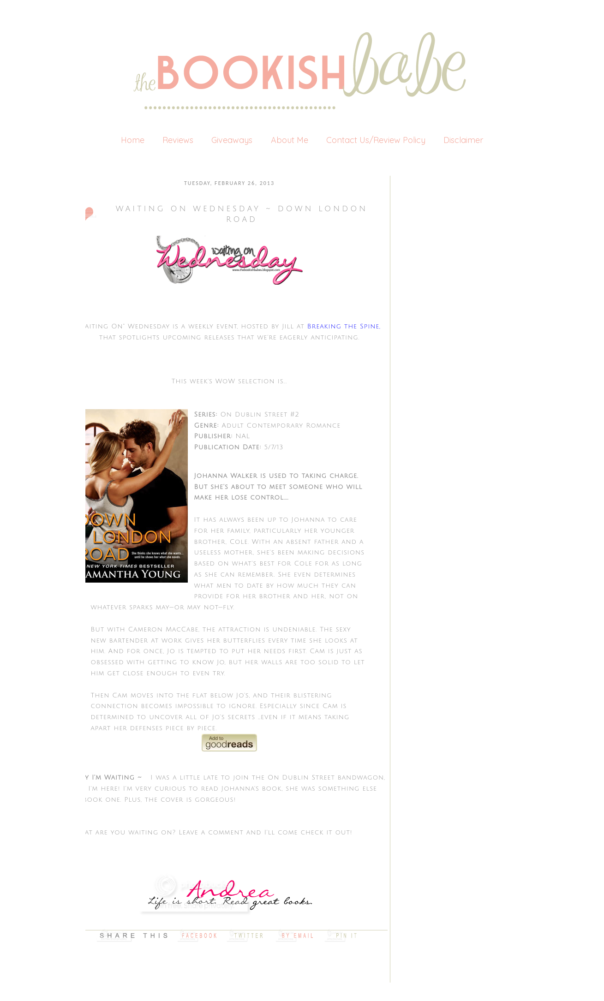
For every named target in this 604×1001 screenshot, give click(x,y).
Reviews (177, 140)
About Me (289, 140)
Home (132, 140)
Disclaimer (463, 140)
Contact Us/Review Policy (375, 140)
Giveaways (231, 140)
